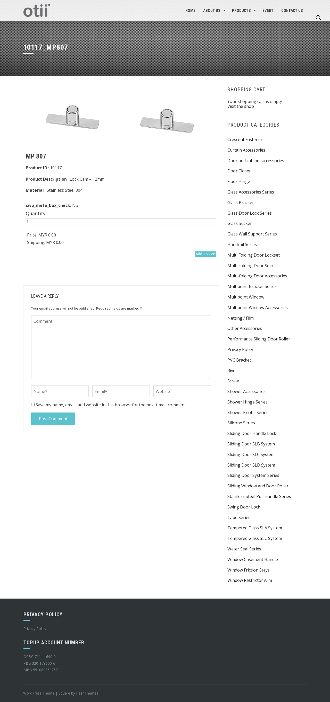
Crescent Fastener (244, 139)
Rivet (232, 370)
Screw (233, 381)
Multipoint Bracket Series (252, 286)
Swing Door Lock (243, 507)
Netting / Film (240, 318)
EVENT (268, 10)
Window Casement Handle (252, 559)
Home (190, 10)
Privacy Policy (240, 349)
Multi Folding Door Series (252, 265)
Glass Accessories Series (250, 192)
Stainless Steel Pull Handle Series (259, 496)
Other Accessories (244, 328)
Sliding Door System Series (253, 475)
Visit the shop (240, 106)
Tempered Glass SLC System (254, 538)
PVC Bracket (239, 360)
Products (241, 10)
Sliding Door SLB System (251, 444)
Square (64, 693)
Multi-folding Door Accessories (257, 276)
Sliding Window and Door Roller (257, 486)
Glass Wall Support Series (252, 234)
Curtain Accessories (246, 150)
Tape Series (238, 517)
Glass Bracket (240, 202)
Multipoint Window (245, 297)
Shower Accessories (246, 391)
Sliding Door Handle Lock (251, 433)
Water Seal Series (244, 549)
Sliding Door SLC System (251, 454)
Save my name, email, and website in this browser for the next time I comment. (111, 405)
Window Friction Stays (248, 570)
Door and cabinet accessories (255, 160)
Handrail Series (242, 244)
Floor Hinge (238, 181)
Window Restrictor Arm (249, 580)
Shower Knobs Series (247, 412)
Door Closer (239, 171)
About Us (211, 10)
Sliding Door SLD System (251, 465)
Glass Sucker (239, 223)
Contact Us (292, 10)
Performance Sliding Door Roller (258, 339)
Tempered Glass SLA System (254, 528)
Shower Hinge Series (247, 402)
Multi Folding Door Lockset (253, 255)
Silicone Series (241, 423)
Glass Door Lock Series (249, 213)
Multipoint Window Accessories (257, 307)
